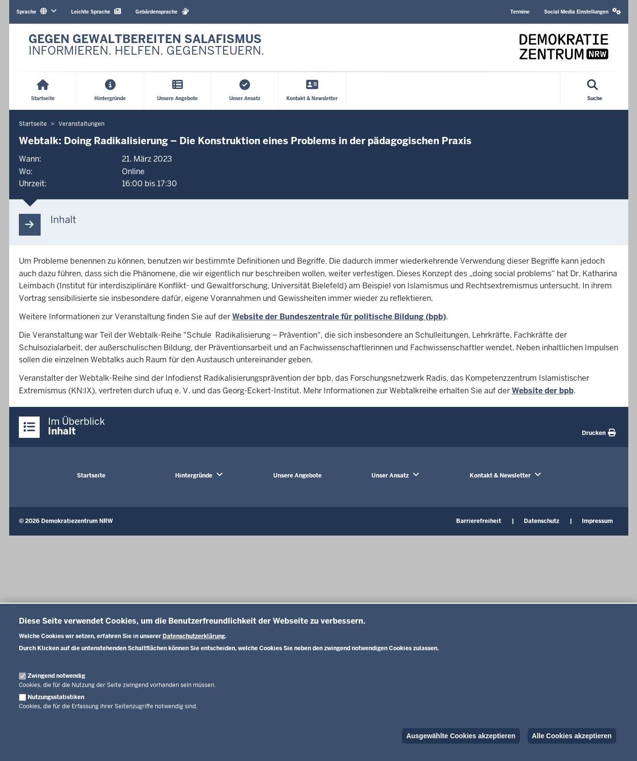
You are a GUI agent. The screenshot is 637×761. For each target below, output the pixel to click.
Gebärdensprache (162, 11)
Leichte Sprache (96, 11)
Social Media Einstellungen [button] (582, 11)
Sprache (36, 11)
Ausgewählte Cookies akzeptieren (461, 736)
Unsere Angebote (297, 475)
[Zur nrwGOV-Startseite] (147, 47)
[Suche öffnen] (595, 91)
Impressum (597, 521)
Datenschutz (541, 521)
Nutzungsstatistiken (56, 697)
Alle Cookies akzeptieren (572, 736)
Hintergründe (193, 475)
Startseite (91, 475)
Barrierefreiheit (478, 521)
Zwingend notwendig (56, 676)
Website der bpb (543, 391)
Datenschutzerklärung (194, 636)
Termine (520, 12)
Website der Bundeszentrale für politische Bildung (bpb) (339, 317)
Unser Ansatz (390, 475)
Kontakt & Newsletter (500, 475)
